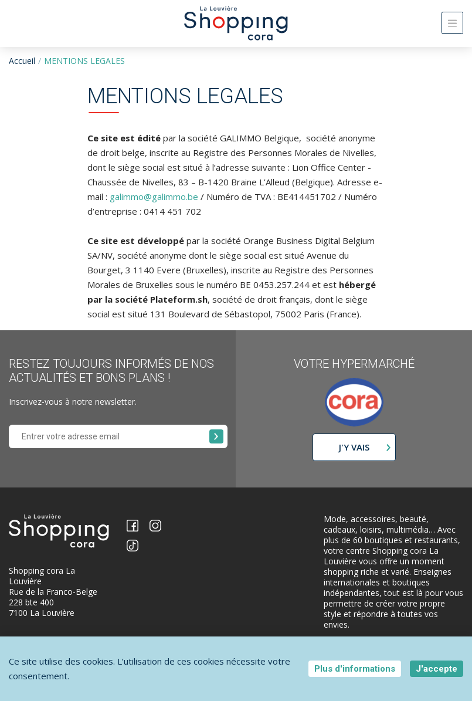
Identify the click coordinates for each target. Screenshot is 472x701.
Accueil (22, 60)
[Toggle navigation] (452, 23)
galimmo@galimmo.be (154, 196)
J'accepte (436, 668)
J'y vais (354, 447)
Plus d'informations (354, 668)
